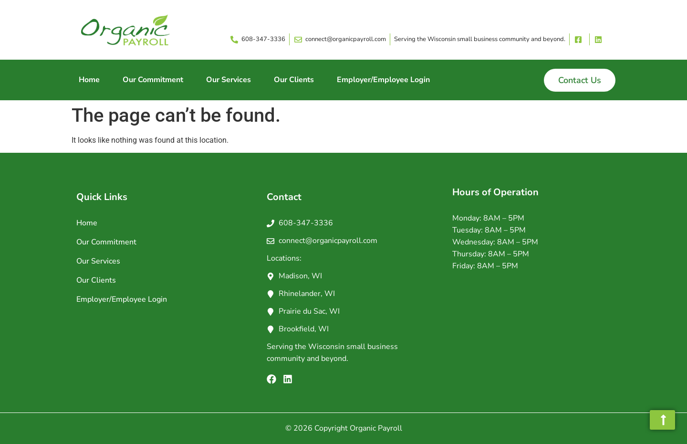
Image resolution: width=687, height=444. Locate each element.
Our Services (228, 79)
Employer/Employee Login (383, 79)
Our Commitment (153, 79)
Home (89, 79)
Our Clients (294, 79)
